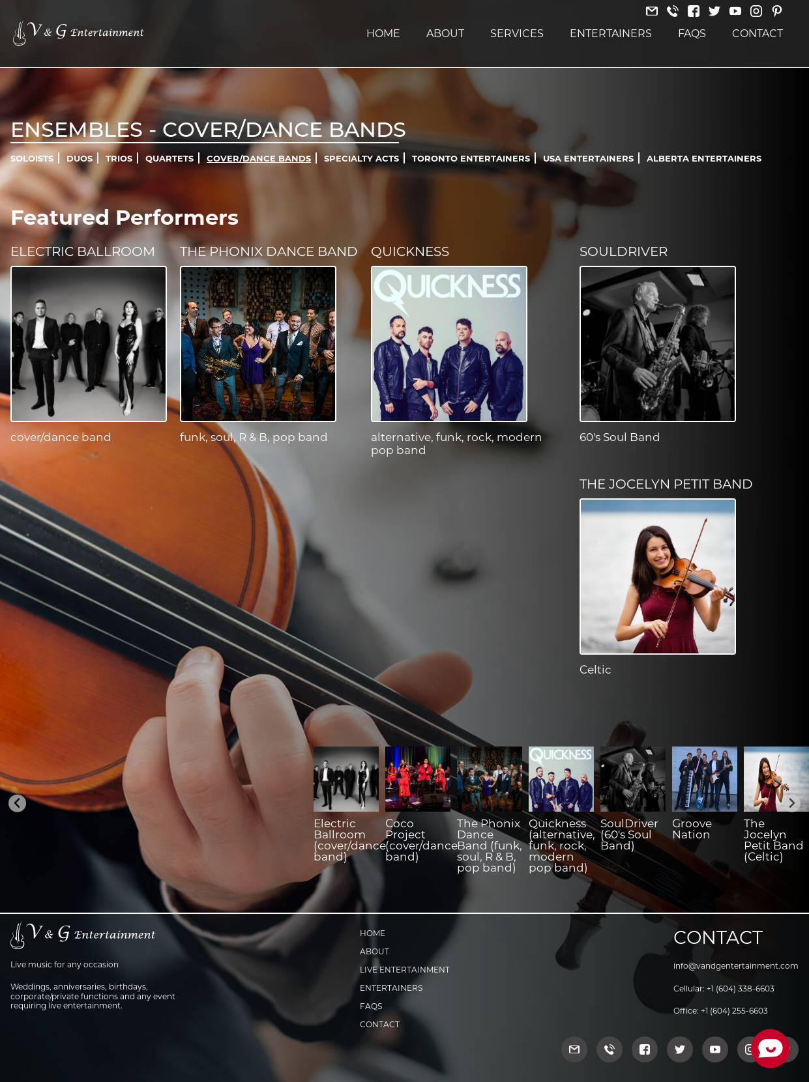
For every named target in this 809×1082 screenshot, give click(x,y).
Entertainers (611, 33)
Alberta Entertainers (704, 158)
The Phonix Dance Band (269, 251)
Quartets (169, 158)
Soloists (31, 158)
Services (517, 33)
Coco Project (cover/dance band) (421, 840)
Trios (119, 158)
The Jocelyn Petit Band (666, 484)
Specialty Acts (361, 158)
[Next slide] (792, 803)
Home (383, 33)
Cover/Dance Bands (259, 158)
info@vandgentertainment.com (736, 966)
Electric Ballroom (82, 251)
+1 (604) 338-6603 (740, 988)
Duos (79, 158)
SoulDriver (624, 251)
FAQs (692, 33)
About (445, 33)
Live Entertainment (405, 970)
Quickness (410, 251)
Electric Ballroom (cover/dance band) (350, 840)
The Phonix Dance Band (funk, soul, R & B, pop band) (489, 845)
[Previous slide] (17, 803)
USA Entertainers (588, 158)
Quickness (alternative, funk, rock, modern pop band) (562, 845)
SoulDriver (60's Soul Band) (629, 834)
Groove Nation (692, 829)
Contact (757, 33)
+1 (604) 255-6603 (734, 1011)
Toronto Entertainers (471, 158)
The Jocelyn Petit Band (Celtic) (774, 840)
